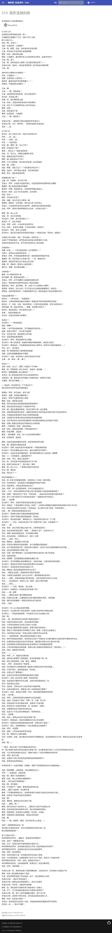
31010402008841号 (16, 927)
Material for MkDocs (15, 930)
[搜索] (71, 3)
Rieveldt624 (10, 25)
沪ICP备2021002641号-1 (15, 923)
